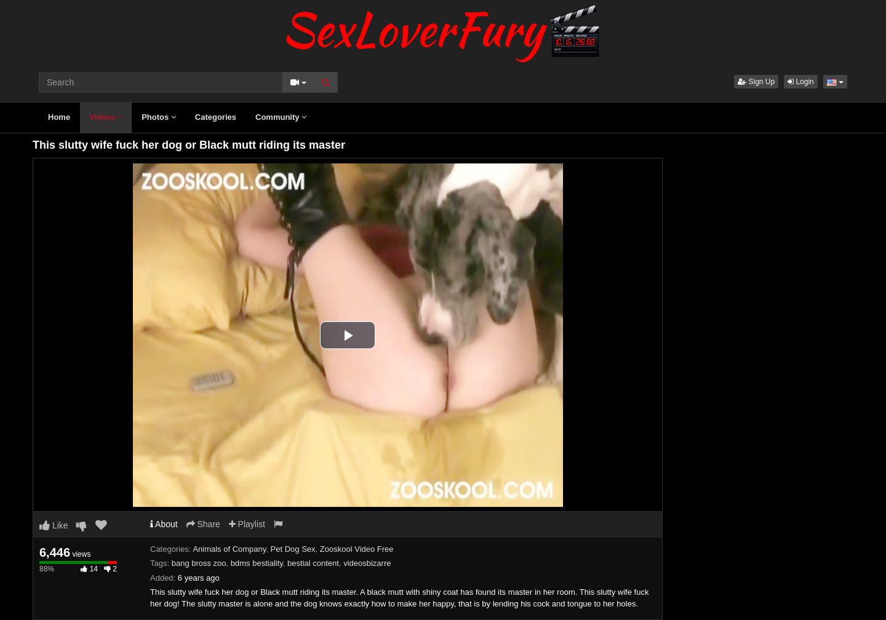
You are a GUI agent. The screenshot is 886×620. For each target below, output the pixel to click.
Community (280, 117)
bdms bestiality (257, 563)
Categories (215, 117)
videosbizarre (367, 563)
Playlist (247, 524)
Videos (105, 117)
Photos (159, 117)
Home (59, 117)
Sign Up (756, 81)
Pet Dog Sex (293, 549)
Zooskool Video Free (357, 549)
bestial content (313, 563)
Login (801, 81)
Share (203, 524)
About (164, 524)
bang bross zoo (199, 563)
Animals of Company (229, 549)
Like (53, 525)
